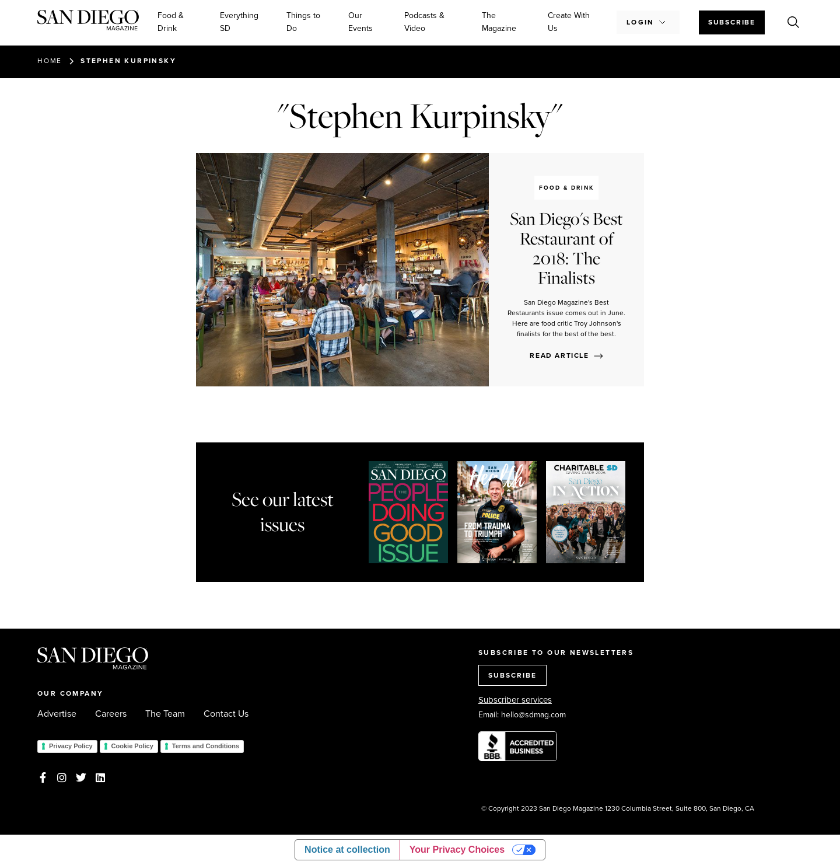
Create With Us (569, 21)
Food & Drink (171, 21)
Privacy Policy (71, 745)
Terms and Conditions (205, 745)
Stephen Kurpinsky (128, 60)
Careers (111, 714)
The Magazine (499, 21)
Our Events (360, 21)
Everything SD (239, 21)
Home (49, 60)
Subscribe (731, 22)
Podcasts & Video (424, 21)
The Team (165, 714)
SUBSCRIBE (512, 675)
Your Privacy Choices (457, 849)
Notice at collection (347, 849)
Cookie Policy (132, 745)
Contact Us (226, 714)
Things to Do (303, 21)
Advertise (56, 714)
